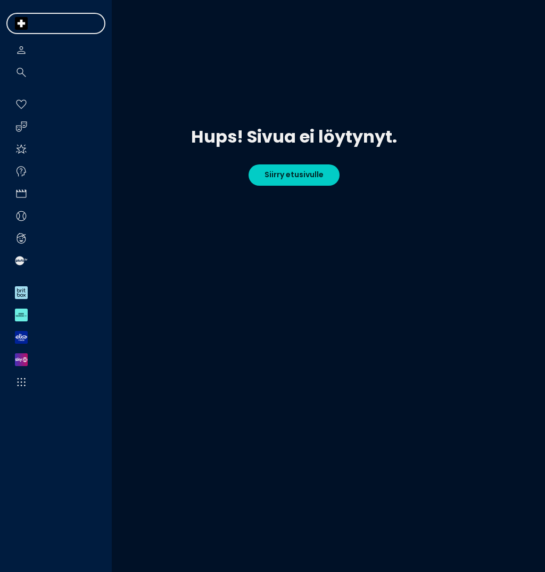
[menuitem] (21, 23)
